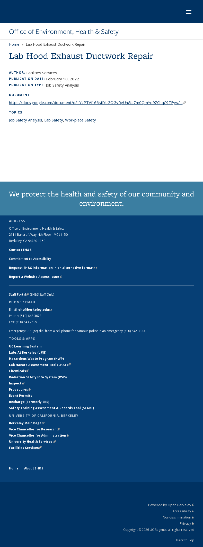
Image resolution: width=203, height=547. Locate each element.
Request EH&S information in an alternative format (53, 268)
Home (14, 44)
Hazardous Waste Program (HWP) (36, 358)
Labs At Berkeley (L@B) (27, 352)
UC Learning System (25, 346)
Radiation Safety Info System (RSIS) (38, 377)
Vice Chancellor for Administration (39, 435)
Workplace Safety (80, 119)
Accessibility (183, 511)
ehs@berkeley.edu (35, 309)
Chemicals (19, 371)
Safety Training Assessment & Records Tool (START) (51, 408)
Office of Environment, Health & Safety (64, 31)
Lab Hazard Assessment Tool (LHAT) (40, 365)
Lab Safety (53, 119)
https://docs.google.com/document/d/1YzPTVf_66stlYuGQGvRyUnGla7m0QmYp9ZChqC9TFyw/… (97, 102)
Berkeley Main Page (27, 423)
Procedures (20, 389)
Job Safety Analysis (25, 119)
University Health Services (32, 441)
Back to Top (185, 540)
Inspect (16, 383)
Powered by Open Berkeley (171, 505)
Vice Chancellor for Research (34, 429)
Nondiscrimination (178, 517)
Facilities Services (25, 448)
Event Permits (20, 395)
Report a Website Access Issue (35, 277)
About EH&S (33, 468)
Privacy (187, 523)
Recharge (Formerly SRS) (29, 402)
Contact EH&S (20, 250)
